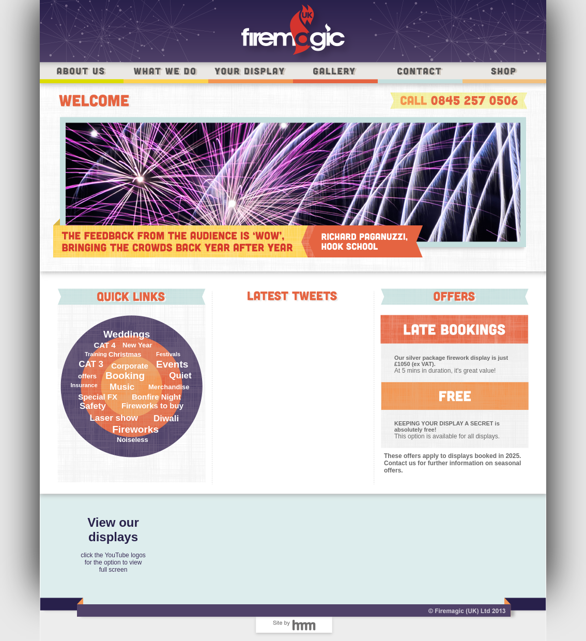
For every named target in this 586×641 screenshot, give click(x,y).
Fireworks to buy (152, 405)
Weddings (126, 334)
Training (96, 354)
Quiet (180, 375)
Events (172, 364)
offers (87, 376)
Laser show (113, 418)
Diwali (166, 418)
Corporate (129, 365)
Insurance (82, 385)
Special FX (97, 396)
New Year (137, 345)
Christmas (125, 354)
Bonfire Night (156, 396)
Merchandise (168, 387)
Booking (125, 375)
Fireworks (135, 429)
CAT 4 (104, 345)
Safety (93, 406)
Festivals (168, 354)
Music (122, 387)
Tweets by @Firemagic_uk (293, 311)
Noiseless (132, 440)
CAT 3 (91, 364)
